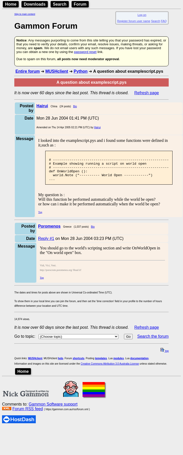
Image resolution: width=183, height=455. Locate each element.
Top (40, 217)
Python (80, 71)
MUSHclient (56, 71)
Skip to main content (24, 14)
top (165, 356)
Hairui (97, 127)
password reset (85, 52)
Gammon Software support (53, 409)
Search (59, 4)
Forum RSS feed (27, 414)
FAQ (164, 21)
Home (10, 4)
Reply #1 (46, 244)
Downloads (34, 4)
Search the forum (153, 342)
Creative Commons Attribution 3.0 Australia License (110, 369)
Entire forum (27, 71)
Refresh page (146, 93)
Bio (75, 106)
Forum (80, 4)
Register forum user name (133, 21)
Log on (142, 14)
